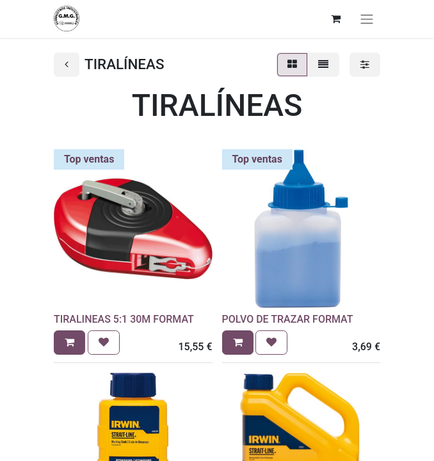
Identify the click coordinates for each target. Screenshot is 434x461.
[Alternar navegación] (366, 19)
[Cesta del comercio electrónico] (335, 18)
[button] (69, 342)
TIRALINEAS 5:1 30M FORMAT (124, 319)
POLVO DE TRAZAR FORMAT (287, 319)
